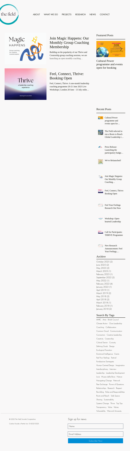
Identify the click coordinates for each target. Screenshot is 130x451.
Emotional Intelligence (104, 354)
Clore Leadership (115, 323)
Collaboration (111, 327)
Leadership (100, 373)
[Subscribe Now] (95, 441)
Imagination (120, 365)
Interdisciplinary (102, 369)
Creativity (99, 338)
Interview (113, 369)
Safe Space (115, 396)
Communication (116, 331)
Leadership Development (115, 373)
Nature (119, 377)
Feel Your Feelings (103, 358)
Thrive (112, 403)
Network (116, 380)
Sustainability (109, 399)
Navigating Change (104, 380)
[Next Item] (121, 49)
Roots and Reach (102, 396)
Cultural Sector (102, 342)
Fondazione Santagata (105, 361)
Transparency (101, 407)
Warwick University (114, 411)
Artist (104, 319)
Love (98, 377)
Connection (100, 335)
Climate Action (102, 323)
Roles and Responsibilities (115, 392)
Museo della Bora (108, 377)
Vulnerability (100, 411)
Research (111, 388)
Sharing (99, 399)
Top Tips (119, 403)
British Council (113, 319)
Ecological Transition (104, 350)
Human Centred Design (105, 365)
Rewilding (100, 392)
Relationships (101, 388)
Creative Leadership (114, 335)
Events (117, 354)
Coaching (100, 327)
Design (112, 346)
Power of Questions (116, 384)
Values (116, 407)
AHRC (98, 319)
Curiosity (112, 342)
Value (110, 407)
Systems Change (102, 403)
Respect (119, 388)
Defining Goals (102, 346)
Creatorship (109, 338)
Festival (113, 358)
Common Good (102, 331)
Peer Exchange (102, 384)
